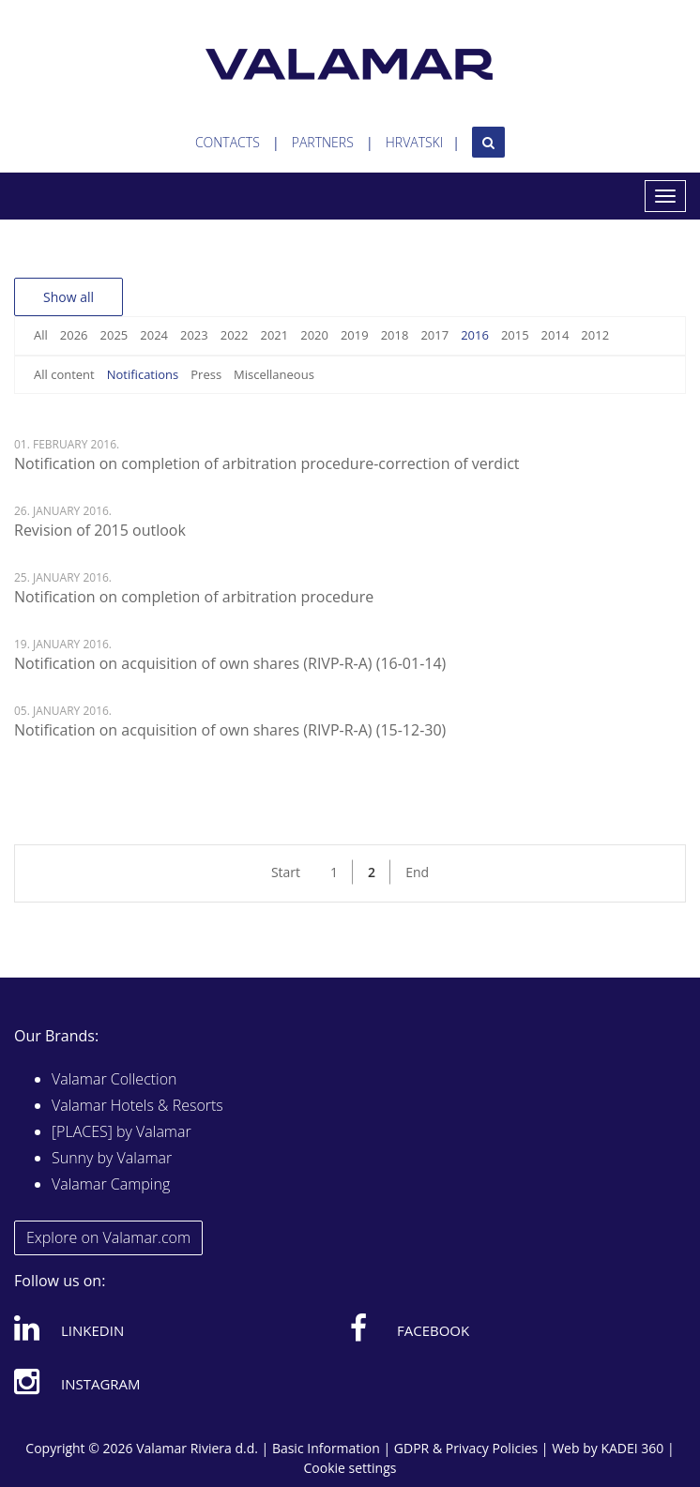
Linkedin (69, 1327)
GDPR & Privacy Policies (466, 1448)
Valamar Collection (114, 1079)
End (417, 872)
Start (285, 872)
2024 (154, 334)
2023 (194, 334)
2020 (314, 334)
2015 (515, 334)
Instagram (77, 1381)
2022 (235, 334)
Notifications (143, 374)
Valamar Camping (111, 1184)
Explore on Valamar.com (108, 1237)
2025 (114, 334)
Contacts (227, 142)
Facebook (409, 1327)
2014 (555, 334)
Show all (68, 297)
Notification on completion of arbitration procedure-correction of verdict (267, 463)
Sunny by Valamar (112, 1157)
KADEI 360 (632, 1448)
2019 (355, 334)
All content (64, 374)
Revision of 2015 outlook (100, 530)
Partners (323, 142)
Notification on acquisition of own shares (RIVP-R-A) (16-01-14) (230, 663)
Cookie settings (350, 1468)
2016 (475, 334)
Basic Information (326, 1448)
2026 (74, 334)
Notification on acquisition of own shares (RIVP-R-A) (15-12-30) (230, 730)
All (41, 334)
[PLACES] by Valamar (121, 1131)
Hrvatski (415, 142)
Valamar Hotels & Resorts (137, 1105)
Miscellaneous (274, 374)
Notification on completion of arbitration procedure (193, 596)
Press (205, 374)
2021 (274, 334)
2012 (595, 334)
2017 (434, 334)
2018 (395, 334)
